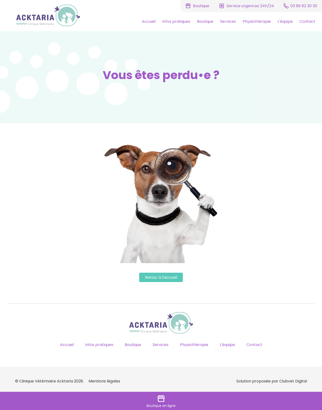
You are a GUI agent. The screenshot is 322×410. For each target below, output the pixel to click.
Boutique (205, 21)
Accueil (148, 21)
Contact (307, 21)
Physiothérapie (257, 21)
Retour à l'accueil (161, 277)
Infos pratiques (176, 21)
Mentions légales (104, 381)
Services (228, 21)
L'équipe (285, 21)
